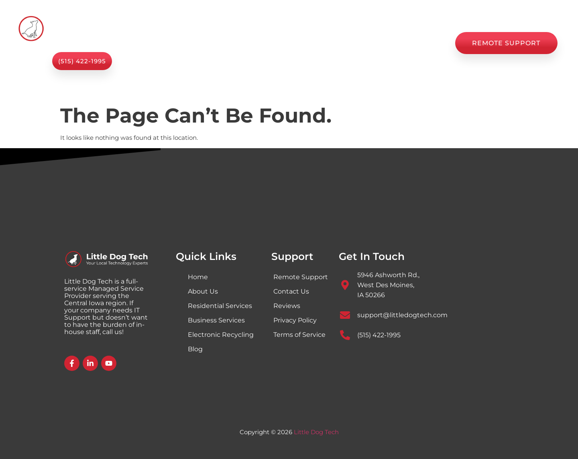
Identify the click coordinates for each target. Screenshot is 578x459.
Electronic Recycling (221, 334)
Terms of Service (299, 334)
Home (170, 43)
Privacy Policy (295, 320)
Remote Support (300, 277)
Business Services (216, 320)
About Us (266, 43)
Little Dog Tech (316, 432)
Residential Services (220, 306)
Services (215, 43)
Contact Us (422, 43)
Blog (338, 43)
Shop (306, 43)
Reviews (374, 43)
